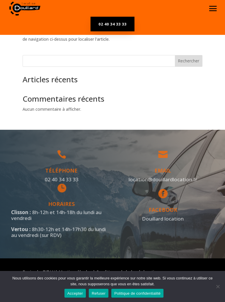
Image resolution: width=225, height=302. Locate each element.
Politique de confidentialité (137, 293)
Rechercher (188, 61)
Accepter (75, 293)
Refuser (98, 293)
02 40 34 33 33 (112, 24)
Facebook (162, 209)
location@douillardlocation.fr (161, 179)
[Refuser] (218, 286)
